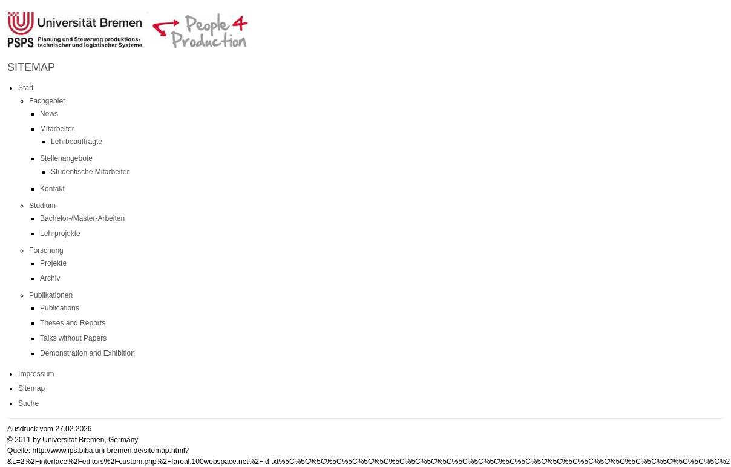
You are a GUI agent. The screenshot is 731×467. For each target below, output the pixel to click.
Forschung (46, 250)
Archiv (50, 278)
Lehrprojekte (60, 233)
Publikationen (51, 295)
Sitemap (31, 388)
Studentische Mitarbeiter (90, 172)
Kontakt (52, 189)
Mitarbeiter (57, 129)
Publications (59, 308)
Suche (28, 403)
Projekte (53, 263)
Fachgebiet (47, 101)
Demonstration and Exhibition (87, 353)
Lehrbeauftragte (76, 141)
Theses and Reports (72, 323)
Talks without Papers (73, 338)
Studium (42, 205)
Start (25, 87)
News (49, 113)
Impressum (36, 374)
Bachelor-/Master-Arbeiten (82, 218)
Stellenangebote (66, 158)
